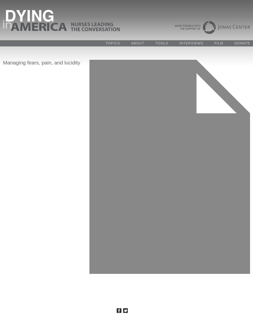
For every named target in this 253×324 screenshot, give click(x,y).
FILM (218, 43)
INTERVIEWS (191, 43)
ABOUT (137, 43)
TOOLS (161, 43)
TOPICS (113, 43)
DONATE (242, 43)
